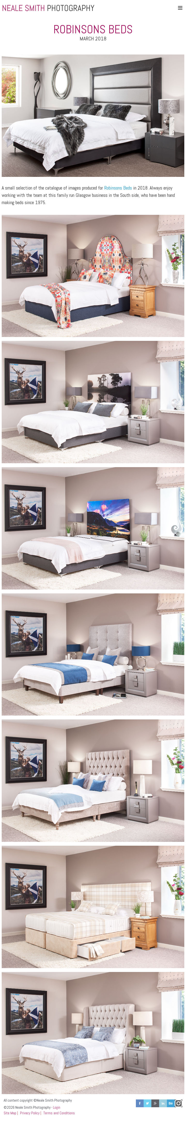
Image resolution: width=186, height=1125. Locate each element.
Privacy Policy (29, 1113)
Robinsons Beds (118, 188)
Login (56, 1107)
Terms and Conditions (59, 1113)
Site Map (10, 1113)
